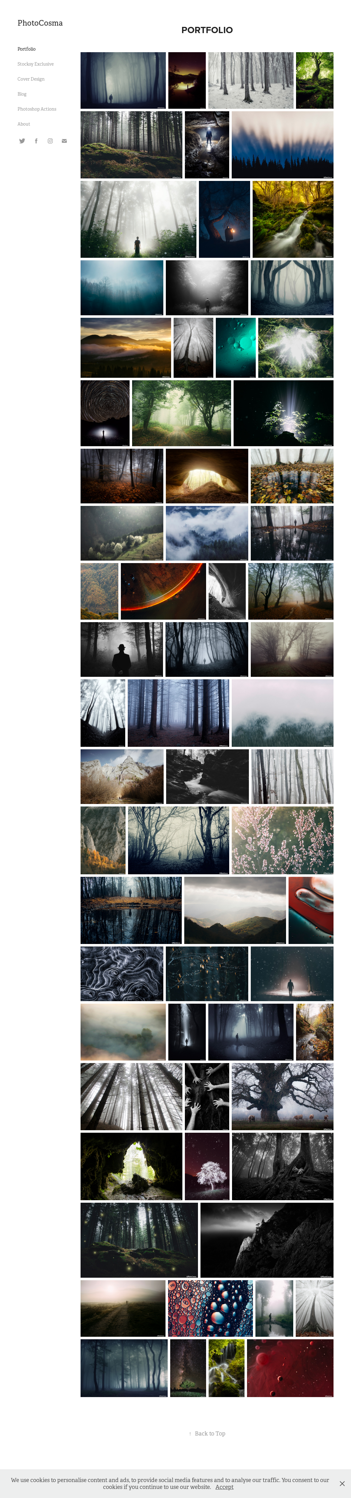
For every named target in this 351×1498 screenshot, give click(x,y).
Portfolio (26, 49)
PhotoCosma (40, 23)
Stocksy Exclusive (35, 64)
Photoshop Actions (36, 109)
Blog (22, 94)
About (23, 124)
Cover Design (31, 79)
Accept (224, 1487)
